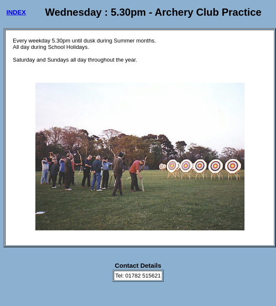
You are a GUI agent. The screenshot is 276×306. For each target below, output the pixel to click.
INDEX (16, 12)
